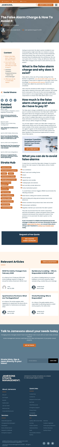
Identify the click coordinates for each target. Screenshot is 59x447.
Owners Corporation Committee (7, 188)
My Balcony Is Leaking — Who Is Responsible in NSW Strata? (44, 272)
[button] (2, 100)
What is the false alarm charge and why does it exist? (10, 58)
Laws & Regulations (7, 195)
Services (5, 415)
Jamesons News (6, 207)
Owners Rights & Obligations (6, 183)
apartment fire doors (33, 224)
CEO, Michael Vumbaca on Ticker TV (9, 128)
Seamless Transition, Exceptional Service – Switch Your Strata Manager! (10, 73)
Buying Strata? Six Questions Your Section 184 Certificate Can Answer (10, 147)
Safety (11, 173)
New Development (7, 201)
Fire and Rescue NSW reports (37, 82)
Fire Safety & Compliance (11, 25)
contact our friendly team (46, 226)
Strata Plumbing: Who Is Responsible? (41, 297)
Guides (4, 173)
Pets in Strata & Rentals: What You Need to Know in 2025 (9, 116)
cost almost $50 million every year (44, 79)
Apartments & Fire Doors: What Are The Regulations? (14, 297)
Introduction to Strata (8, 176)
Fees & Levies (6, 192)
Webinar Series (6, 167)
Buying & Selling (6, 198)
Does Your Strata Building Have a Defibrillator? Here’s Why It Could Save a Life (10, 137)
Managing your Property (9, 179)
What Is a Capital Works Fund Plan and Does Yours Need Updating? (9, 156)
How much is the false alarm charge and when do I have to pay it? (10, 64)
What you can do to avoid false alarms (10, 80)
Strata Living (5, 204)
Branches (33, 415)
